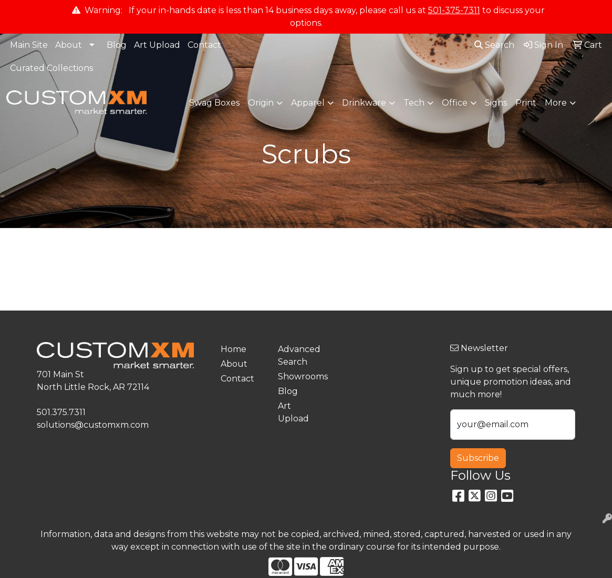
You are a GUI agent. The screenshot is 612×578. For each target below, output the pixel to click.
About (68, 45)
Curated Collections (51, 68)
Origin (261, 103)
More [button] (556, 103)
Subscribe (478, 458)
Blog (117, 45)
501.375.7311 (61, 412)
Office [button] (455, 103)
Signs (496, 103)
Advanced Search (299, 355)
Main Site (29, 45)
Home (233, 349)
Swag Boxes (214, 103)
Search (494, 45)
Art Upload (157, 45)
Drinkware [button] (364, 103)
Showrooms (300, 376)
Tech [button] (413, 103)
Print (525, 103)
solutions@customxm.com (93, 425)
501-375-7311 (454, 10)
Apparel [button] (308, 103)
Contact (204, 45)
